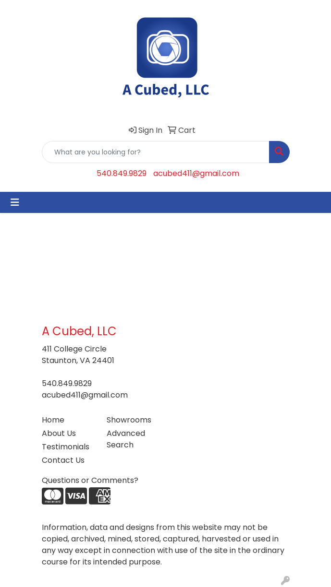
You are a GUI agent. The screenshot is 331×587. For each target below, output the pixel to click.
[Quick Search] (156, 152)
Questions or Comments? (90, 480)
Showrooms (129, 419)
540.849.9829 (122, 173)
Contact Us (63, 460)
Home (53, 419)
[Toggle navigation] (15, 202)
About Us (59, 433)
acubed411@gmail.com (196, 173)
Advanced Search (126, 439)
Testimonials (65, 446)
